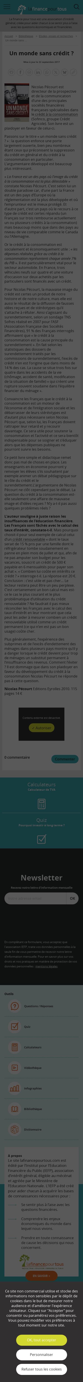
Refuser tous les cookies (41, 1369)
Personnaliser (41, 1354)
